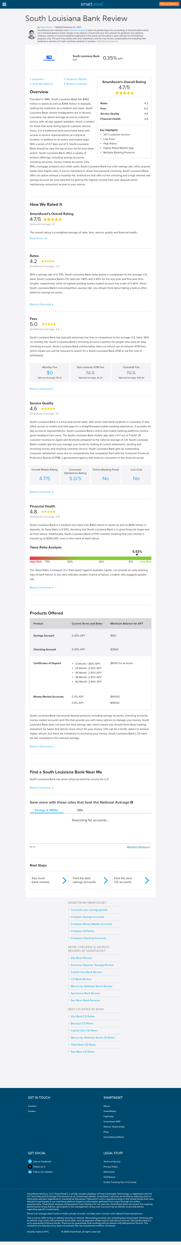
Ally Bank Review (81, 958)
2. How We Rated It (41, 84)
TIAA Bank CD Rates (83, 1044)
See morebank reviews (40, 880)
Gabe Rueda (46, 27)
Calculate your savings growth (89, 910)
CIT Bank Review (81, 979)
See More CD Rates (82, 1052)
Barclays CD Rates (82, 1023)
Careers (32, 1111)
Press (106, 1132)
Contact (32, 1106)
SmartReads (110, 1111)
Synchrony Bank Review (85, 993)
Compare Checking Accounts (88, 938)
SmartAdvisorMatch (114, 1137)
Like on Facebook (39, 1161)
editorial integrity (77, 30)
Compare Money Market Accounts (91, 924)
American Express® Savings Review (92, 965)
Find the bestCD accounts (123, 880)
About (107, 1106)
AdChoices (109, 1172)
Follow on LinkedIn (40, 1172)
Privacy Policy (111, 1166)
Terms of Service (112, 1161)
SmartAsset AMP (112, 1121)
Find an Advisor (169, 4)
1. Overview (37, 79)
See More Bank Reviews (85, 1000)
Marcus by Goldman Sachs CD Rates (93, 1037)
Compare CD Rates (82, 931)
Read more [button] (36, 238)
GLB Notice (109, 1177)
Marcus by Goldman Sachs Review (91, 986)
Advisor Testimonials (114, 1126)
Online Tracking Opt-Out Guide (120, 1182)
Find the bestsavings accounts (84, 880)
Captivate (108, 1116)
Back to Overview (40, 304)
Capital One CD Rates (84, 1030)
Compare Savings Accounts (87, 917)
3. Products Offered (75, 79)
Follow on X (36, 1166)
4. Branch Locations (75, 84)
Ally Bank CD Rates (82, 1016)
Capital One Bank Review (86, 972)
